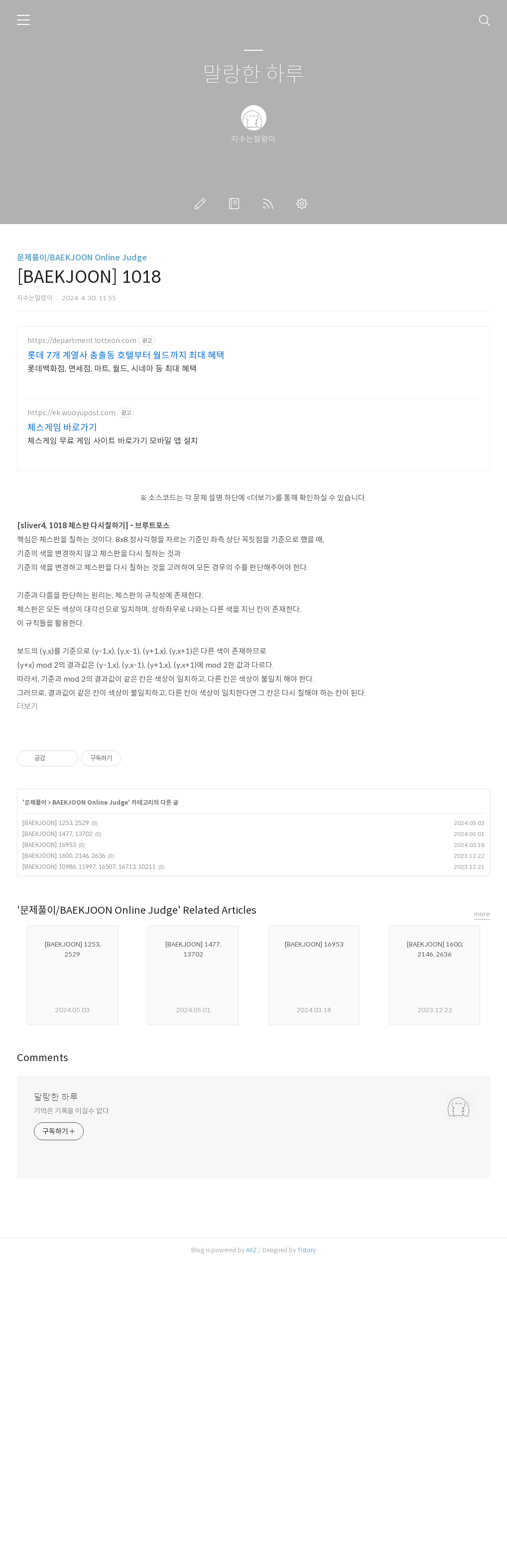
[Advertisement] (253, 406)
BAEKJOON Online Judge (90, 1100)
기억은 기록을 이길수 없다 (71, 1409)
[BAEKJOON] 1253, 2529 (55, 1121)
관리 (304, 204)
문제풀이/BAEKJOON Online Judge (82, 257)
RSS (270, 204)
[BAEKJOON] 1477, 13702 (57, 1132)
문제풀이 (35, 1100)
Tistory (306, 1548)
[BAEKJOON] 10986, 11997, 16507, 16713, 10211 (88, 1165)
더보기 (27, 865)
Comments (42, 1356)
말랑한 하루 (253, 75)
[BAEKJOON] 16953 (49, 1143)
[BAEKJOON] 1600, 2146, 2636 (63, 1154)
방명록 (236, 204)
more (482, 1212)
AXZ (251, 1548)
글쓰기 (202, 204)
